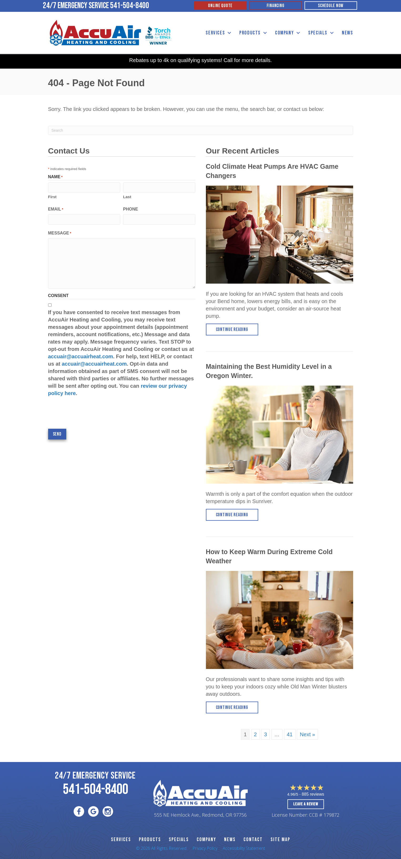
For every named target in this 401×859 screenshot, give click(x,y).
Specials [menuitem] (317, 33)
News (230, 839)
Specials (179, 839)
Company (206, 839)
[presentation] (88, 412)
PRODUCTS (150, 839)
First (52, 197)
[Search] (200, 130)
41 (290, 734)
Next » (307, 734)
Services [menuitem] (215, 33)
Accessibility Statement (244, 848)
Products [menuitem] (250, 33)
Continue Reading (237, 329)
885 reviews (313, 794)
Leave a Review (305, 804)
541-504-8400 (129, 6)
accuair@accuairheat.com (80, 356)
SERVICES (121, 839)
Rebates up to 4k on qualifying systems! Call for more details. (200, 60)
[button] (229, 33)
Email (55, 209)
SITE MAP (280, 839)
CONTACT (253, 839)
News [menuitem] (347, 33)
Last (127, 197)
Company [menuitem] (284, 33)
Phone (130, 209)
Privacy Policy (204, 848)
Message (59, 233)
